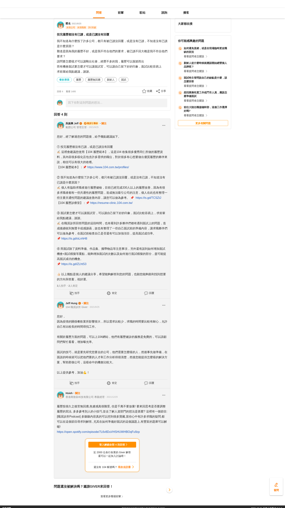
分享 (163, 91)
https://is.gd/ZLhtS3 (73, 264)
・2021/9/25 (93, 127)
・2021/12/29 (111, 397)
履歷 (78, 79)
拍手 (77, 293)
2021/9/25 (76, 23)
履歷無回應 (94, 79)
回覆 (151, 293)
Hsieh (69, 393)
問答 (99, 12)
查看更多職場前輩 (111, 496)
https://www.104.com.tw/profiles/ (108, 167)
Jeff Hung (71, 303)
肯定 (114, 293)
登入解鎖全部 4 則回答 (112, 444)
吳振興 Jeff (72, 123)
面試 (123, 79)
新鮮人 (111, 79)
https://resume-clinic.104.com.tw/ (111, 202)
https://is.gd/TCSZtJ (148, 197)
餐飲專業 (64, 79)
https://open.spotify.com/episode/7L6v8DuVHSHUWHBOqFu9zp (98, 431)
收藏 (149, 91)
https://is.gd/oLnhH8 (74, 238)
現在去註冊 (124, 467)
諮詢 (164, 12)
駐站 (142, 12)
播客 (186, 12)
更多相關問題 (203, 123)
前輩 (121, 12)
